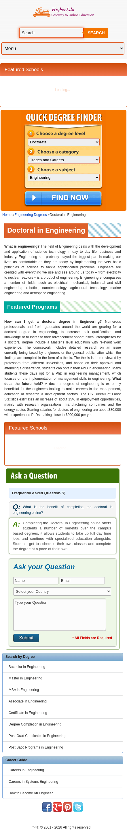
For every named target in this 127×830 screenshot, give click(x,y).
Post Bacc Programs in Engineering (36, 747)
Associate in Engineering (28, 701)
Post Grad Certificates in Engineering (37, 736)
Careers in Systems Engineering (33, 782)
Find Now (63, 198)
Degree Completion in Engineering (35, 724)
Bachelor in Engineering (27, 667)
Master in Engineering (25, 678)
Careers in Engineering (26, 770)
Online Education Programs (63, 12)
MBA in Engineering (24, 690)
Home (7, 215)
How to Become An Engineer (31, 793)
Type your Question (59, 615)
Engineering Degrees (30, 215)
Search (96, 33)
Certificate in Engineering (28, 713)
